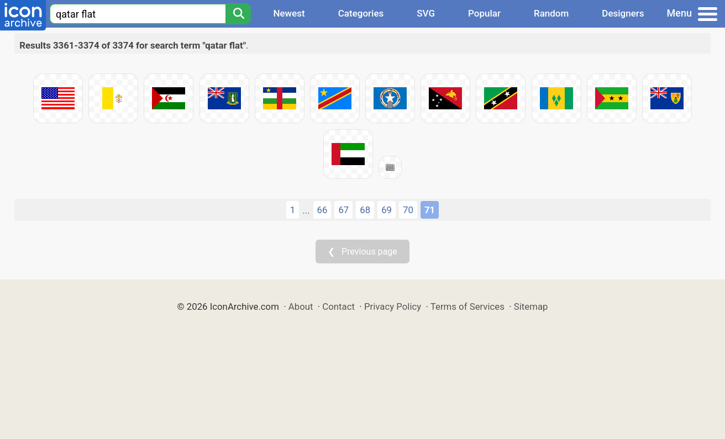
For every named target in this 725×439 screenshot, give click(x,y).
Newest (288, 13)
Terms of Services (467, 306)
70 (408, 209)
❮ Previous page (362, 251)
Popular (484, 13)
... (305, 210)
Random (551, 13)
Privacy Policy (392, 306)
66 (322, 209)
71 (429, 209)
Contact (338, 306)
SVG (426, 13)
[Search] (238, 13)
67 (343, 209)
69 (386, 209)
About (300, 306)
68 (365, 209)
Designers (623, 13)
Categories (361, 13)
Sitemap (531, 306)
